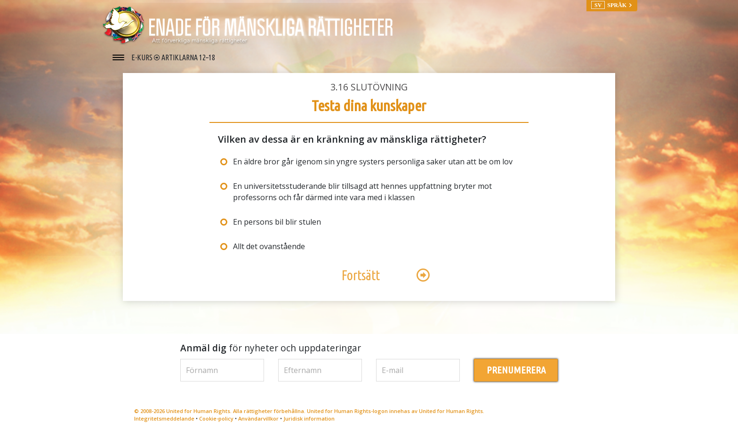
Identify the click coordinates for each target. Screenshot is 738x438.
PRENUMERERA (516, 370)
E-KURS (142, 57)
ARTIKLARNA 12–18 (188, 57)
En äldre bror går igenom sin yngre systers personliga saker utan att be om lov (373, 161)
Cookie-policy (216, 418)
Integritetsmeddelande (164, 418)
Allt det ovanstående (269, 246)
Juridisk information (309, 418)
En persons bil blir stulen (277, 222)
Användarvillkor (258, 418)
